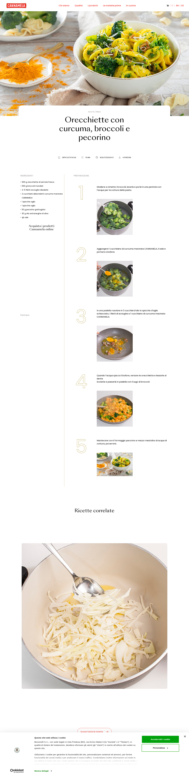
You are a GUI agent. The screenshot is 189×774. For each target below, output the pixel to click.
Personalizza (160, 746)
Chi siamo (64, 5)
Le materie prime (112, 5)
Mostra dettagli (41, 769)
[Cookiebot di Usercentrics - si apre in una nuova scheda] (17, 769)
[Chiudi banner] (185, 734)
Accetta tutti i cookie (160, 737)
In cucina (131, 5)
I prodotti (93, 5)
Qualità (79, 5)
